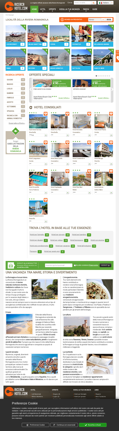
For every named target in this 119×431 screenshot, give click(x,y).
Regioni (98, 394)
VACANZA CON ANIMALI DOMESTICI (16, 116)
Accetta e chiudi (93, 425)
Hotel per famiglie (39, 235)
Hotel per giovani (60, 235)
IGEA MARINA (104, 44)
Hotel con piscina (100, 240)
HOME (34, 9)
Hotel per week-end (54, 251)
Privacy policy (93, 265)
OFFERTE (52, 9)
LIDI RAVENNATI (11, 44)
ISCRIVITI (105, 265)
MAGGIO (16, 84)
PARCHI (86, 9)
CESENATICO (76, 44)
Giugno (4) (56, 394)
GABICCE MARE (99, 68)
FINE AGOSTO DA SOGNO (42, 89)
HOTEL (42, 9)
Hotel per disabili (39, 240)
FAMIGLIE (16, 97)
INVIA (109, 20)
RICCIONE (31, 68)
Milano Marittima (37, 396)
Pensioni (36, 251)
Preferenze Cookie (35, 425)
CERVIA (52, 44)
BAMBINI (16, 93)
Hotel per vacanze (65, 246)
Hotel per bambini (81, 235)
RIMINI (8, 68)
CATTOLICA (76, 68)
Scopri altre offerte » (17, 123)
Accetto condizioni (86, 265)
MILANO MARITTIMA (35, 44)
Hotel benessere (79, 240)
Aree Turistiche (101, 396)
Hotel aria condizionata (41, 246)
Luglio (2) (56, 396)
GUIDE (94, 9)
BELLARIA (97, 44)
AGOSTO (16, 102)
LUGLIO (16, 88)
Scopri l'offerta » (64, 98)
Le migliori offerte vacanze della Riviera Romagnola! (47, 3)
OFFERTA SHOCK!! (79, 89)
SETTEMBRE (16, 106)
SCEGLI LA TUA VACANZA (69, 9)
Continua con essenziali (64, 425)
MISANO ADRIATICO (56, 68)
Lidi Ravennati (36, 394)
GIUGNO (16, 79)
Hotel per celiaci (59, 240)
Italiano (104, 3)
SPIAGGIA (16, 111)
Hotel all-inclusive (86, 246)
